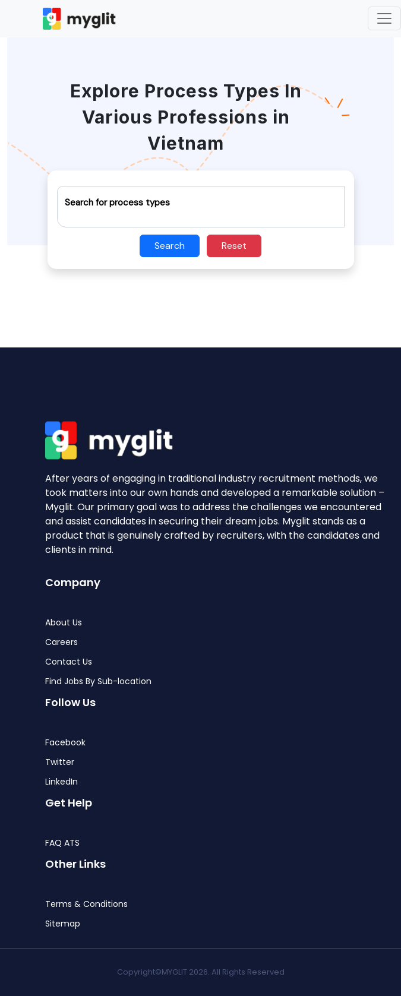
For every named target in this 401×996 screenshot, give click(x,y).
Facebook (65, 743)
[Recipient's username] (201, 206)
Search (169, 245)
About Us (63, 623)
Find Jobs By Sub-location (98, 681)
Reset (234, 245)
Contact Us (68, 662)
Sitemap (62, 924)
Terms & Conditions (86, 904)
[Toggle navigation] (384, 18)
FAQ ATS (62, 843)
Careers (61, 642)
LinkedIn (61, 782)
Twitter (59, 762)
